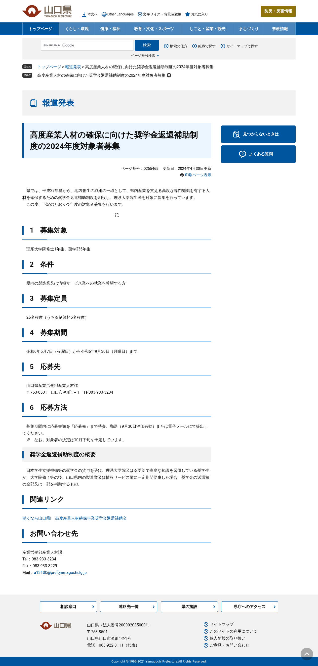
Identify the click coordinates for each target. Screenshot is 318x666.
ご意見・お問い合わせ (229, 645)
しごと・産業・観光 (207, 28)
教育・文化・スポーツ (154, 28)
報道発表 (73, 66)
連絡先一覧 (129, 606)
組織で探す (207, 46)
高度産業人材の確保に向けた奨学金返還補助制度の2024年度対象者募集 (101, 75)
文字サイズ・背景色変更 (162, 14)
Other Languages (120, 14)
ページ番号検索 (143, 55)
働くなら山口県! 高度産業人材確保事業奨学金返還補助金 (74, 518)
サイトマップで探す (242, 46)
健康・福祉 (110, 28)
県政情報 (280, 28)
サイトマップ (222, 624)
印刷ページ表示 (198, 175)
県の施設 (189, 606)
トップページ (40, 28)
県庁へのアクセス (250, 606)
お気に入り (199, 14)
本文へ (92, 14)
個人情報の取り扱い (227, 638)
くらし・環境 (77, 28)
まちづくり (249, 28)
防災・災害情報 (278, 11)
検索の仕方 (178, 46)
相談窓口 (68, 606)
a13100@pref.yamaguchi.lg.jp (60, 572)
